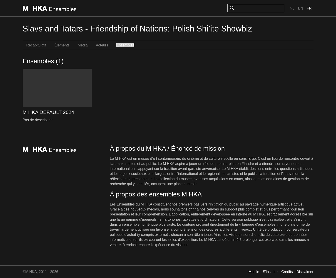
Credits (287, 272)
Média (83, 45)
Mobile (254, 272)
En (300, 8)
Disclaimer (305, 272)
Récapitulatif (36, 45)
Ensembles (125, 45)
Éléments (62, 45)
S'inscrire (270, 272)
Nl (292, 8)
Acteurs (102, 45)
